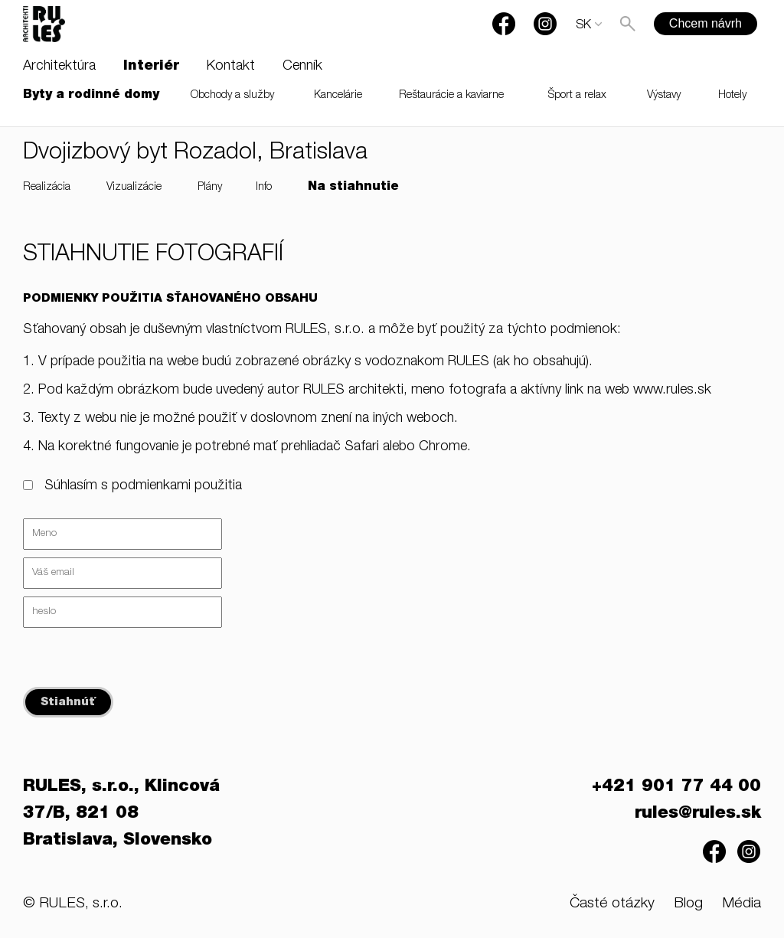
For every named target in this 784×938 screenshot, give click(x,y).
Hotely (732, 95)
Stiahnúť (68, 702)
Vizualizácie (134, 187)
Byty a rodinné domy (91, 95)
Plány (210, 187)
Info (264, 187)
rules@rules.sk (698, 814)
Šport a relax (577, 95)
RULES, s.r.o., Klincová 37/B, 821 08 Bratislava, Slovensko (121, 814)
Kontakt (231, 67)
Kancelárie (338, 95)
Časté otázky (612, 904)
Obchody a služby (232, 95)
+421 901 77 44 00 (676, 787)
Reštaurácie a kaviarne (451, 95)
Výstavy (664, 95)
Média (741, 904)
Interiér (151, 67)
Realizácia (46, 187)
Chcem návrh (705, 23)
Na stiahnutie (353, 187)
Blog (688, 904)
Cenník (302, 67)
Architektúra (59, 67)
